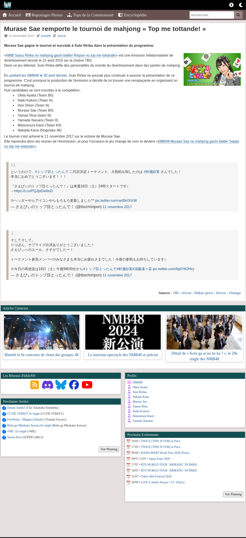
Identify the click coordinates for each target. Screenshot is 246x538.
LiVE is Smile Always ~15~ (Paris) (161, 480)
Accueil (11, 15)
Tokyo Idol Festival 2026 (155, 474)
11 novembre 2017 (117, 207)
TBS (176, 293)
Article (61, 36)
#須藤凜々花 (142, 269)
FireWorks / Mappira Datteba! (25, 419)
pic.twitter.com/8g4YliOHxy (173, 269)
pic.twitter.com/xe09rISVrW (116, 200)
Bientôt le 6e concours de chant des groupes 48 (42, 355)
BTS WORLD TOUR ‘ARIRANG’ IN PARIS (168, 462)
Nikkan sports (203, 293)
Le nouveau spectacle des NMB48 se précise (123, 355)
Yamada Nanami (142, 420)
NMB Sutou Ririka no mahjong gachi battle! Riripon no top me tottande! (61, 55)
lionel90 (46, 36)
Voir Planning (109, 449)
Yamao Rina (139, 406)
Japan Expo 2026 (158, 457)
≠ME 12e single (17, 431)
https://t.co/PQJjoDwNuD (33, 191)
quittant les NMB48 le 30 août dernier (38, 75)
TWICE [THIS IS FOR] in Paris (159, 439)
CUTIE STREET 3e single (23, 413)
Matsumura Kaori (142, 416)
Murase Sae (139, 401)
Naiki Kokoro (140, 411)
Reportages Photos (44, 15)
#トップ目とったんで (51, 172)
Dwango (235, 293)
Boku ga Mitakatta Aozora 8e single (29, 425)
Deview (221, 293)
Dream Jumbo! (16, 407)
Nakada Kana (140, 396)
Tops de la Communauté (90, 15)
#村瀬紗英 (152, 172)
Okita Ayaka (139, 387)
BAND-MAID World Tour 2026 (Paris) (164, 451)
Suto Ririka (138, 392)
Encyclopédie (132, 15)
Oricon (186, 293)
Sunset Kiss (14, 437)
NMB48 (137, 382)
